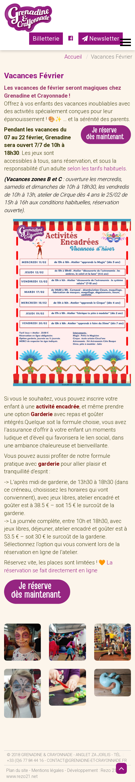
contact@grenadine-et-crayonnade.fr (87, 760)
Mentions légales (48, 770)
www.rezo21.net (22, 776)
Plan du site (17, 770)
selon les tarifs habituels (96, 168)
